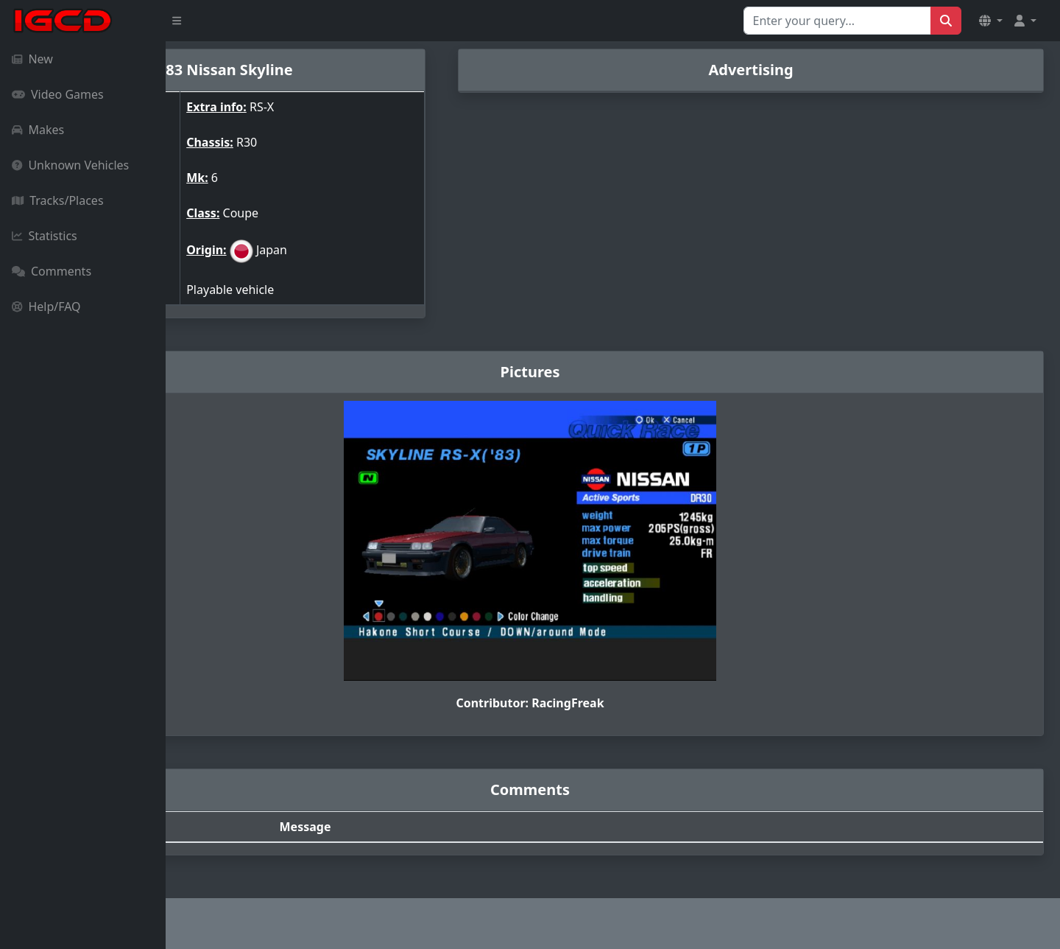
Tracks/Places (58, 200)
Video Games (58, 94)
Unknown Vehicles (70, 165)
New (32, 59)
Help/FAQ (46, 306)
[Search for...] (837, 21)
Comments (51, 271)
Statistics (44, 236)
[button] (990, 20)
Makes (38, 130)
